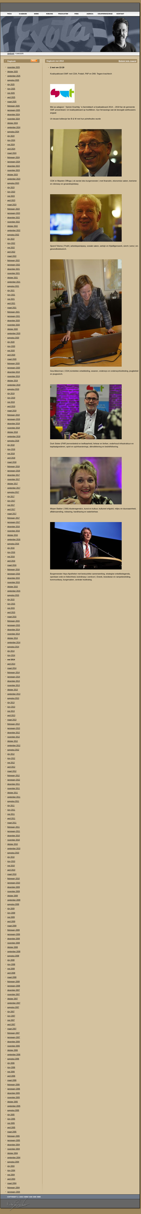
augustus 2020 (13, 338)
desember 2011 (13, 784)
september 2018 (13, 436)
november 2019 (13, 376)
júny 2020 (11, 346)
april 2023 (11, 200)
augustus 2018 (13, 441)
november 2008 (13, 943)
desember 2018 (13, 424)
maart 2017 (11, 514)
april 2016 (11, 561)
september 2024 (13, 127)
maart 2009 (11, 926)
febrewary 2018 (13, 467)
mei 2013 (11, 711)
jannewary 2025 (13, 110)
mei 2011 (11, 814)
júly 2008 (10, 960)
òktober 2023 (12, 175)
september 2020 (13, 333)
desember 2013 (13, 681)
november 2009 (13, 891)
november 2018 (13, 428)
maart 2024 (11, 153)
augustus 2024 (13, 132)
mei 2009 (11, 917)
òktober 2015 (12, 587)
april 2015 (11, 612)
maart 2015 (11, 617)
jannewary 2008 (13, 986)
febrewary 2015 (13, 621)
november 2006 (13, 1046)
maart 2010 (11, 874)
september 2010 (13, 849)
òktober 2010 (12, 844)
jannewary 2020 (13, 368)
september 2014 (13, 642)
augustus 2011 (13, 801)
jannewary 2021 (13, 316)
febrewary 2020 (13, 363)
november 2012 (13, 737)
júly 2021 (10, 291)
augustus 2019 (13, 389)
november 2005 (13, 1097)
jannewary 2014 (13, 677)
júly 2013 (10, 703)
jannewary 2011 (13, 831)
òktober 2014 (12, 638)
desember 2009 (13, 887)
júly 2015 (10, 600)
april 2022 (11, 252)
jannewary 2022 (13, 265)
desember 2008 (13, 939)
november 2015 (13, 582)
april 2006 (11, 1076)
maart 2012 (11, 771)
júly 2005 (10, 1115)
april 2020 (11, 355)
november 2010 (13, 840)
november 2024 (13, 119)
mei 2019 (11, 402)
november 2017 (13, 479)
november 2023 (13, 170)
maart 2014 (11, 668)
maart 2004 (11, 1183)
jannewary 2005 (13, 1140)
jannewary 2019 (13, 419)
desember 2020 (13, 321)
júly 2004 (10, 1166)
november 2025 (13, 67)
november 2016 (13, 531)
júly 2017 (10, 497)
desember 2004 (13, 1145)
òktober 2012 (12, 741)
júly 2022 (10, 239)
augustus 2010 (13, 853)
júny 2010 (11, 861)
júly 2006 (10, 1063)
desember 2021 (13, 269)
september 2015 (13, 591)
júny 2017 (11, 501)
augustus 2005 (13, 1110)
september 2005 (13, 1106)
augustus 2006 (13, 1059)
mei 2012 (11, 763)
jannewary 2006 (13, 1089)
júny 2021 (11, 295)
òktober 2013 (12, 690)
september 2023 (13, 179)
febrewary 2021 (13, 312)
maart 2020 (11, 359)
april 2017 (11, 509)
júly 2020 (10, 342)
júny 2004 (11, 1170)
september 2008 (13, 952)
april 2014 (11, 664)
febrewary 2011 (13, 827)
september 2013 (13, 694)
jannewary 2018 (13, 471)
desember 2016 (13, 527)
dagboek (10, 54)
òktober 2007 (12, 999)
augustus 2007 (13, 1007)
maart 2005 (11, 1132)
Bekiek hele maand (127, 61)
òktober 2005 (12, 1102)
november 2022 (13, 222)
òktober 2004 (12, 1153)
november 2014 (13, 634)
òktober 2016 (12, 535)
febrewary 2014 (13, 673)
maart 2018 (11, 462)
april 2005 (11, 1128)
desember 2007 (13, 990)
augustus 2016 (13, 544)
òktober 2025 (12, 72)
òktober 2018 (12, 432)
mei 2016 (11, 557)
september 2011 (13, 797)
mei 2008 (11, 969)
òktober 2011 (12, 793)
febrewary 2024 (13, 157)
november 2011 (13, 788)
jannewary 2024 (13, 162)
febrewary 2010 (13, 879)
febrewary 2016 (13, 570)
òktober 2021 (12, 278)
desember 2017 (13, 475)
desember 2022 (13, 218)
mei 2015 (11, 608)
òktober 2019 (12, 381)
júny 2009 (11, 913)
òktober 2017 (12, 484)
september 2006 (13, 1055)
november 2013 (13, 685)
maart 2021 (11, 308)
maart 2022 (11, 256)
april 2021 (11, 303)
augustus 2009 (13, 904)
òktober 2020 (12, 329)
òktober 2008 (12, 947)
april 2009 (11, 921)
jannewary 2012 (13, 780)
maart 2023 (11, 205)
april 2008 (11, 973)
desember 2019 (13, 372)
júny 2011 (11, 810)
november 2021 (13, 273)
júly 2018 (10, 445)
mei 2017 (11, 505)
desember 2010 (13, 836)
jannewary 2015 (13, 625)
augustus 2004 (13, 1162)
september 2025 (13, 76)
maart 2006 (11, 1080)
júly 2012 (10, 754)
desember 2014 (13, 630)
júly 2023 (10, 188)
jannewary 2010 (13, 883)
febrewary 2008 (13, 982)
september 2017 (13, 488)
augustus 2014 (13, 647)
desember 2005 (13, 1093)
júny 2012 (11, 758)
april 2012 (11, 767)
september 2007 (13, 1003)
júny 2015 (11, 604)
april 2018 (11, 458)
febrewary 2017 (13, 518)
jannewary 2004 (13, 1192)
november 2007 (13, 994)
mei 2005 (11, 1123)
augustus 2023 (13, 183)
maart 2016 (11, 565)
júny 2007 (11, 1016)
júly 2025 (10, 84)
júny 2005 (11, 1119)
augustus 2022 (13, 235)
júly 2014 (10, 651)
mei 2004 (11, 1175)
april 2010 (11, 870)
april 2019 (11, 406)
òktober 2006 (12, 1050)
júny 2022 (11, 243)
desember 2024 (13, 115)
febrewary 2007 (13, 1033)
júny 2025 (11, 89)
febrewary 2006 (13, 1085)
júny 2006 (11, 1067)
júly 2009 (10, 909)
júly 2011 (10, 806)
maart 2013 (11, 720)
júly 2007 (10, 1012)
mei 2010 (11, 866)
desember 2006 (13, 1042)
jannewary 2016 (13, 574)
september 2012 (13, 745)
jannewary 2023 (13, 213)
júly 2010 (10, 857)
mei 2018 (11, 454)
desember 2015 (13, 578)
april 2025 (11, 97)
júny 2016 (11, 552)
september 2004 (13, 1158)
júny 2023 (11, 192)
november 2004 (13, 1149)
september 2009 (13, 900)
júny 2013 (11, 707)
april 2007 (11, 1024)
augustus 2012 (13, 750)
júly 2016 (10, 548)
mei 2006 (11, 1072)
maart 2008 (11, 977)
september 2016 (13, 539)
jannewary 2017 (13, 522)
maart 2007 (11, 1029)
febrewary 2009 (13, 930)
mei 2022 (11, 248)
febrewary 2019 (13, 415)
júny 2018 (11, 449)
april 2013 (11, 715)
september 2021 (13, 282)
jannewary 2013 (13, 728)
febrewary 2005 (13, 1136)
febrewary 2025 (13, 106)
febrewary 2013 (13, 724)
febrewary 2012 (13, 776)
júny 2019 (11, 398)
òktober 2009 (12, 896)
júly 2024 (10, 136)
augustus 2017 (13, 492)
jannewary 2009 (13, 934)
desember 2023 (13, 166)
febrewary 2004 (13, 1188)
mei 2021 (11, 299)
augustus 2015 (13, 595)
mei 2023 (11, 196)
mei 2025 (11, 93)
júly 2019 (10, 394)
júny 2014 (11, 655)
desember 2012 (13, 733)
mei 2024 (11, 145)
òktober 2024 (12, 123)
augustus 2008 (13, 956)
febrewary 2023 (13, 209)
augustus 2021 (13, 286)
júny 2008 (11, 964)
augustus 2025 (13, 80)
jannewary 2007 (13, 1037)
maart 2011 (11, 823)
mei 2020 (11, 351)
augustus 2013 (13, 698)
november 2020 (13, 325)
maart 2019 (11, 411)
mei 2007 (11, 1020)
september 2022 (13, 230)
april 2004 (11, 1179)
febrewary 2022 (13, 260)
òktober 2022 (12, 226)
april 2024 (11, 149)
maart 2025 (11, 102)
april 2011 (11, 818)
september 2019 (13, 385)
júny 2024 (11, 140)
